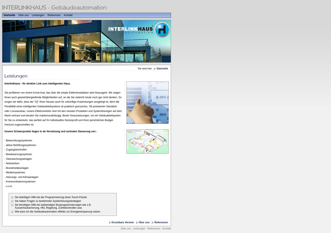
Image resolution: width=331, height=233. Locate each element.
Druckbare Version (123, 222)
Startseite (9, 15)
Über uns (23, 15)
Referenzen (54, 15)
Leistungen (38, 15)
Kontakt (68, 15)
